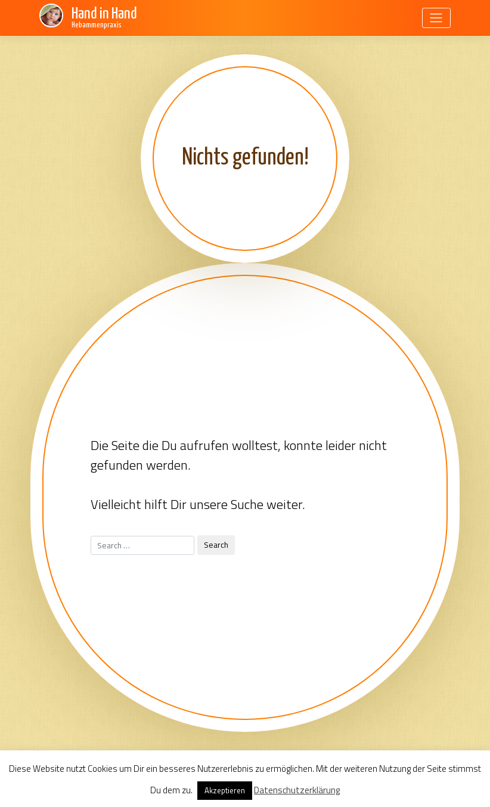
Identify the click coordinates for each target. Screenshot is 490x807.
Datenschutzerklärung (297, 790)
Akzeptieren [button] (224, 790)
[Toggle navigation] (436, 18)
